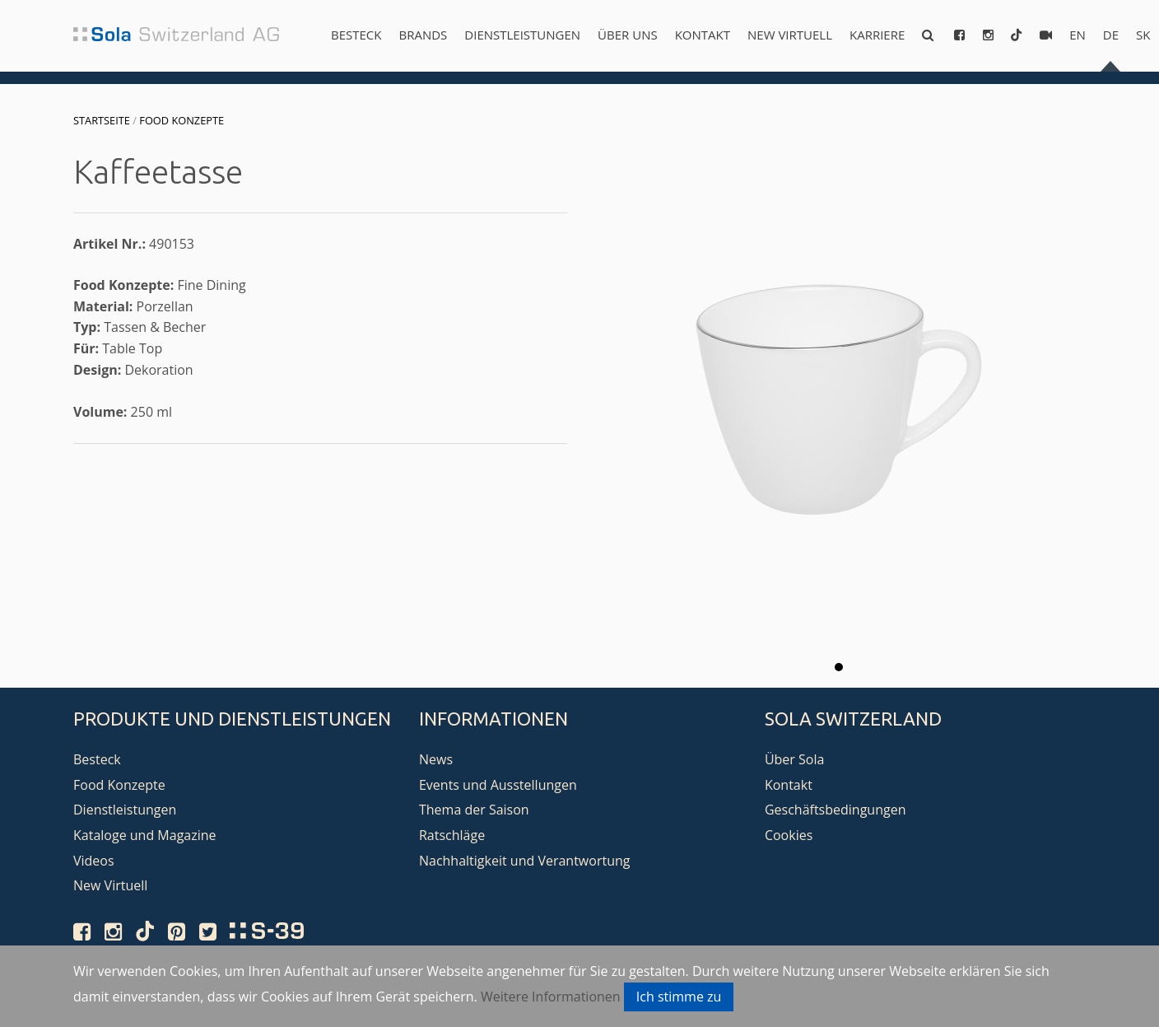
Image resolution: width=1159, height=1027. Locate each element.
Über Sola (794, 759)
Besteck (356, 34)
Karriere (877, 34)
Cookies (788, 835)
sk (1143, 34)
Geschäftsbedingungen (835, 810)
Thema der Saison (474, 810)
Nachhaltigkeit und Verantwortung (525, 861)
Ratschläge (452, 835)
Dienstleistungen (522, 34)
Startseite (101, 120)
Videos (93, 861)
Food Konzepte (181, 120)
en (1077, 34)
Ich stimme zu (679, 996)
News (436, 759)
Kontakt (702, 34)
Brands (422, 34)
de (1111, 34)
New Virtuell (789, 34)
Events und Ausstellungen (498, 785)
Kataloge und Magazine (144, 835)
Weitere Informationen (551, 996)
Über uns (628, 34)
